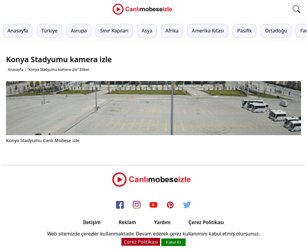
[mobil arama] (296, 9)
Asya (147, 30)
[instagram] (137, 205)
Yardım (162, 222)
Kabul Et (173, 242)
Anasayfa (17, 30)
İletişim (92, 222)
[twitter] (187, 205)
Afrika (172, 30)
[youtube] (153, 205)
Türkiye (49, 30)
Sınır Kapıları (114, 30)
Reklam (127, 222)
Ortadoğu (276, 30)
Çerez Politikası (206, 222)
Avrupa (79, 30)
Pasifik (244, 30)
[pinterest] (170, 205)
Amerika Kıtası (208, 30)
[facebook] (120, 205)
